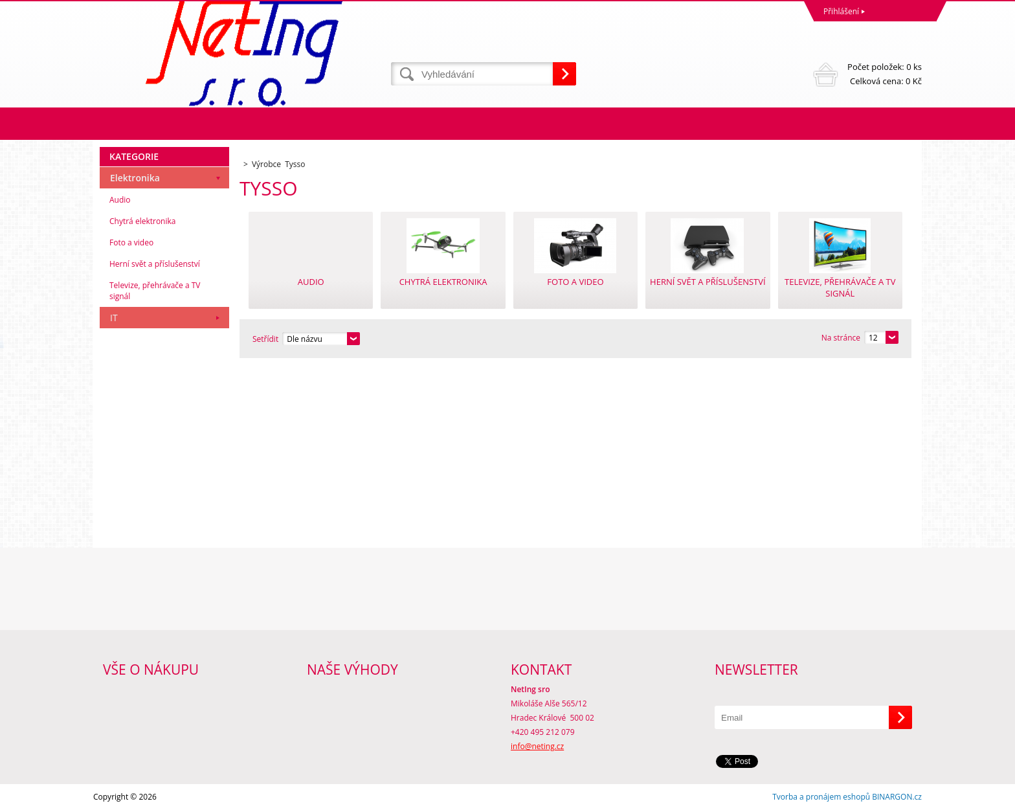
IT (114, 317)
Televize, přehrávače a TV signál (154, 291)
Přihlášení (841, 11)
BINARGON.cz (897, 796)
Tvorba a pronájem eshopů (821, 796)
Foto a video (131, 242)
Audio (120, 199)
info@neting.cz (537, 746)
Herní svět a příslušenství (154, 263)
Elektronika (135, 178)
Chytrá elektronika (142, 221)
